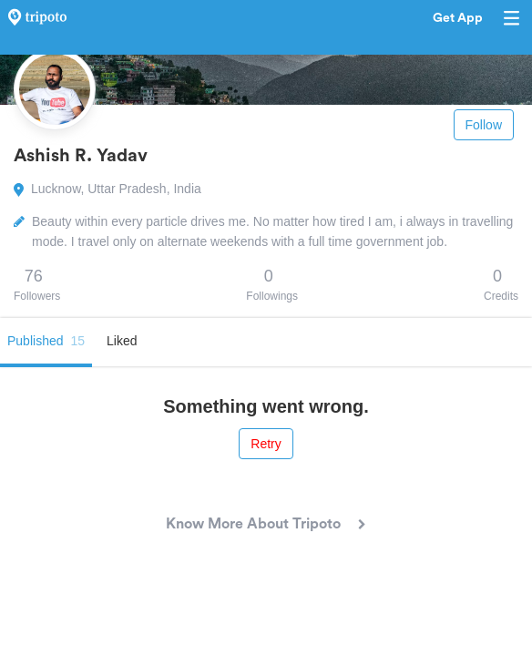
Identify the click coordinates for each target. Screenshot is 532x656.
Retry (266, 443)
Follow (484, 125)
